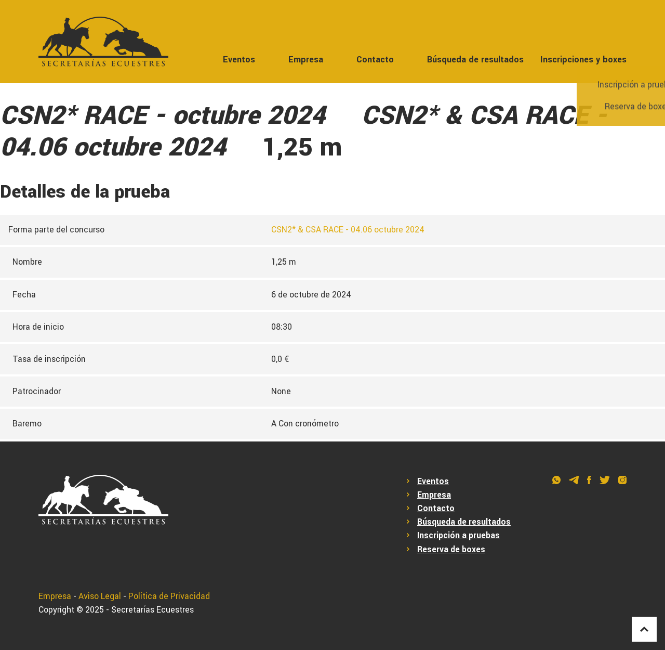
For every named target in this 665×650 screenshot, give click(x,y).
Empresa (305, 60)
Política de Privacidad (169, 596)
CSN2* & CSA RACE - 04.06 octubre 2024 (347, 230)
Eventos (239, 60)
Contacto (375, 60)
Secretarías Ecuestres (152, 610)
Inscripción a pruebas (458, 535)
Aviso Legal (99, 596)
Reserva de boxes (451, 549)
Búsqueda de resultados (475, 60)
